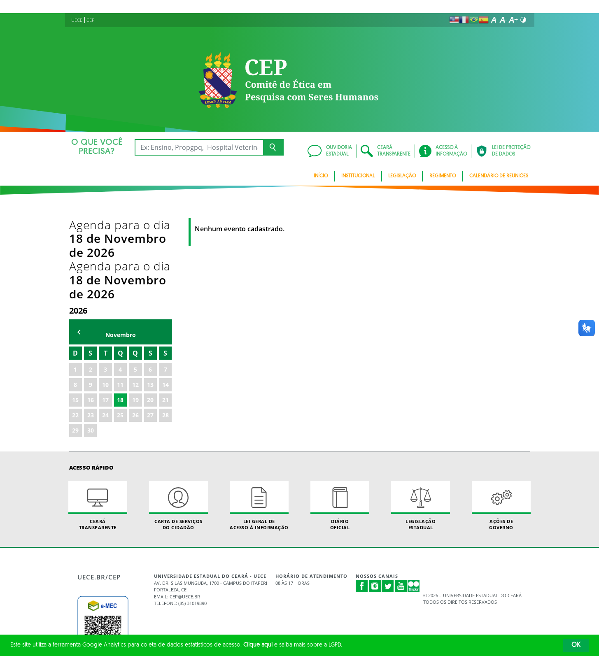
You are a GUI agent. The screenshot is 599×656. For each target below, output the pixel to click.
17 (105, 317)
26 (135, 332)
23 (90, 332)
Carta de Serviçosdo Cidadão (178, 422)
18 (120, 317)
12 (135, 301)
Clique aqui (258, 645)
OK (575, 645)
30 (90, 347)
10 (105, 301)
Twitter (388, 503)
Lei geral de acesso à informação (259, 422)
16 (90, 317)
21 (165, 317)
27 (150, 332)
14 (165, 301)
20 (150, 317)
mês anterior (79, 249)
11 (120, 301)
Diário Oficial (340, 422)
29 (75, 347)
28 (165, 332)
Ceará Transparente (98, 422)
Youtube (401, 503)
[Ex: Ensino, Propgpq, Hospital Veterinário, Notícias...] (199, 147)
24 (105, 332)
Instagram (375, 503)
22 (75, 332)
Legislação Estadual (420, 422)
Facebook (362, 503)
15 (75, 317)
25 (120, 332)
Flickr (414, 503)
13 (150, 301)
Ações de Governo (501, 422)
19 (135, 317)
